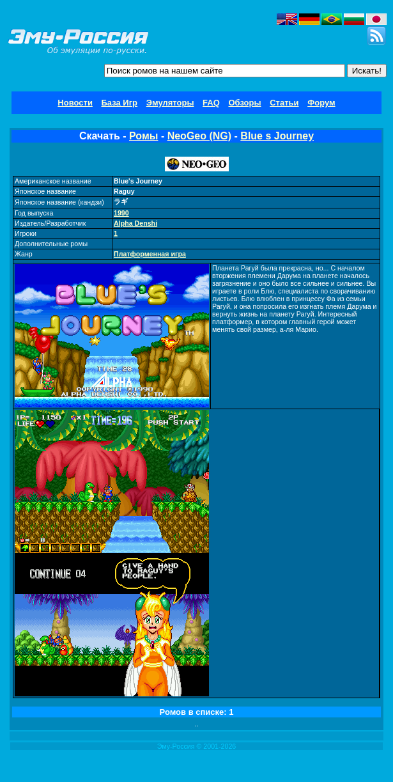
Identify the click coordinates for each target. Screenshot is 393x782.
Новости (75, 102)
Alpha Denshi (135, 223)
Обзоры (244, 102)
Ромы (143, 135)
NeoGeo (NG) (199, 135)
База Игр (120, 102)
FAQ (211, 102)
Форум (321, 102)
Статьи (284, 102)
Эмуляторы (170, 102)
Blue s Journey (277, 135)
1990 (121, 213)
